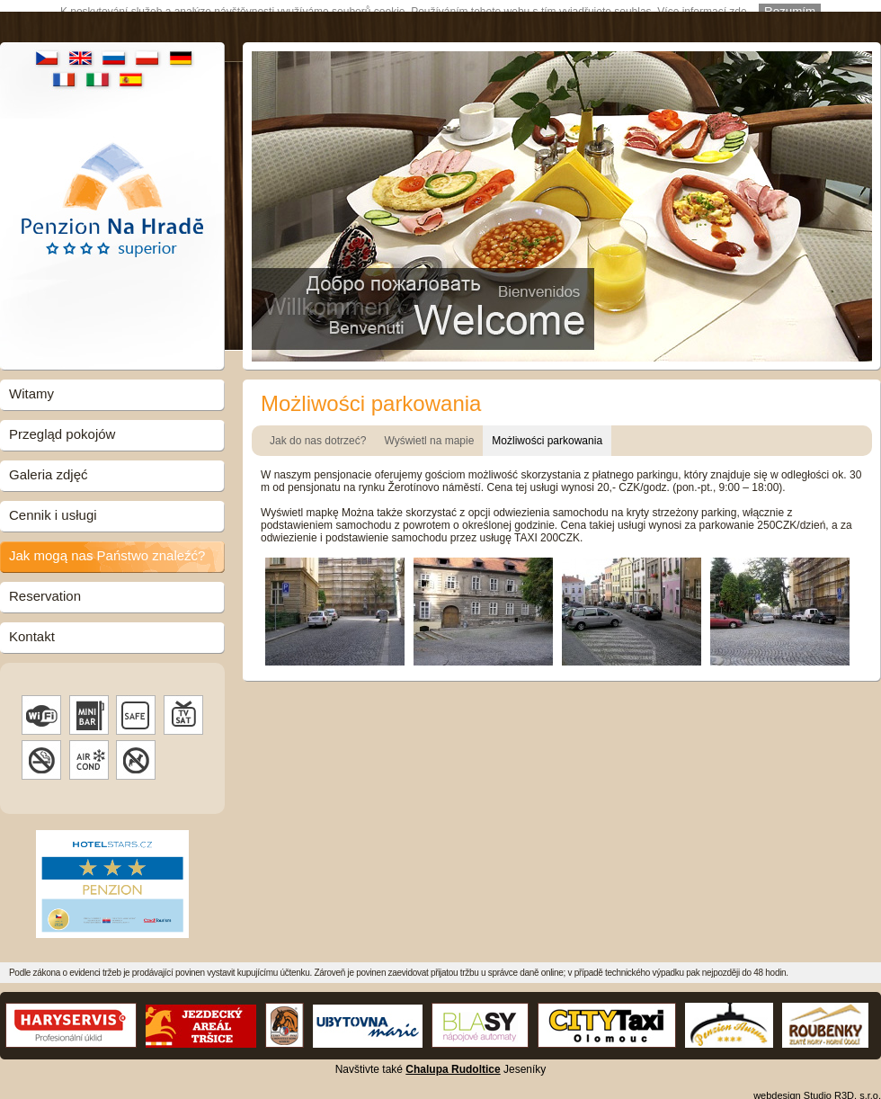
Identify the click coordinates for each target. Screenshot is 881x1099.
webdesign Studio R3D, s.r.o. (817, 1086)
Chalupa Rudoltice (452, 1060)
